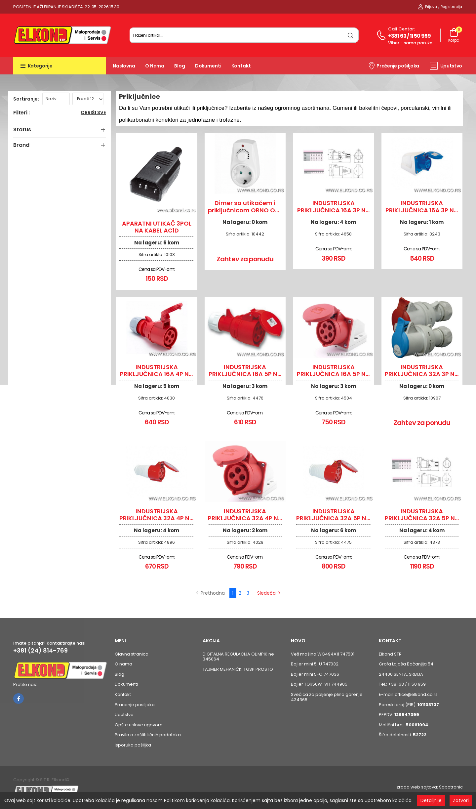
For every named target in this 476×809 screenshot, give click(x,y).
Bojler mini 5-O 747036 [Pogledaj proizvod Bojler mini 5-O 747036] (315, 674)
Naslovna (124, 66)
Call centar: (401, 29)
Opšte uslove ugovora (139, 725)
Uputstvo (446, 66)
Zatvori (461, 800)
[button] (59, 65)
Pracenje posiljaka (135, 705)
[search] (350, 35)
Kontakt (241, 66)
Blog (179, 66)
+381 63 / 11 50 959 (409, 36)
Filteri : (21, 112)
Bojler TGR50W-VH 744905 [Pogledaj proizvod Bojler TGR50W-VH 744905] (319, 684)
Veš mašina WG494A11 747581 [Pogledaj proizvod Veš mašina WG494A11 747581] (322, 654)
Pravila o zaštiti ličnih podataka (148, 735)
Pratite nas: (25, 684)
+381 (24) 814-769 (40, 651)
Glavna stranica (131, 654)
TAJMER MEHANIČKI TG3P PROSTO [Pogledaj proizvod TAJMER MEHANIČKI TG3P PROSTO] (238, 669)
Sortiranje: (26, 99)
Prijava (427, 6)
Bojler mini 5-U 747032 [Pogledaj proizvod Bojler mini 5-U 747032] (314, 664)
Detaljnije (431, 800)
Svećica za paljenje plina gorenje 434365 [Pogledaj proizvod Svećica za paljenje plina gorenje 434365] (327, 697)
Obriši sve (93, 113)
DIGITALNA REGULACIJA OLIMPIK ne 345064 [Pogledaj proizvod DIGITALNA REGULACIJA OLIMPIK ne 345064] (238, 656)
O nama (154, 66)
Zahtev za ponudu (245, 259)
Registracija (451, 6)
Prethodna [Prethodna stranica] (210, 593)
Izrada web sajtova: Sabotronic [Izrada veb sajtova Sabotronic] (429, 787)
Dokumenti (208, 66)
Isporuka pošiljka (133, 745)
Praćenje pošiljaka (393, 65)
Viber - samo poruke (410, 43)
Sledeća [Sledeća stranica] (268, 593)
